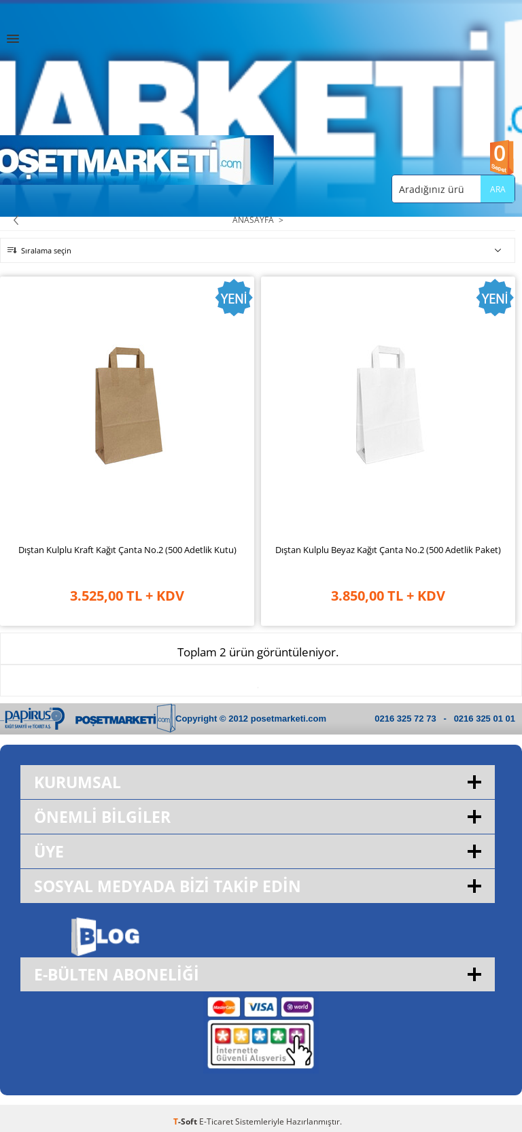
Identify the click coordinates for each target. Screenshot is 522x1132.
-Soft (186, 1121)
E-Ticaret (216, 1121)
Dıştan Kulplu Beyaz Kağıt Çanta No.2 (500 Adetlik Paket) (388, 549)
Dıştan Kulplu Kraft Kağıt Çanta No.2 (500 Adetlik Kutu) (127, 549)
